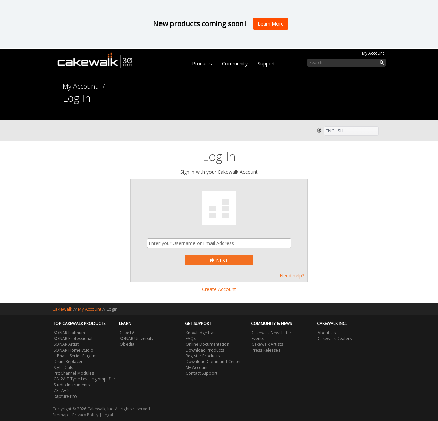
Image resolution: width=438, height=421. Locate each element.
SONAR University (136, 338)
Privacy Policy (85, 415)
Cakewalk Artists (267, 344)
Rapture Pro (65, 396)
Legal (108, 415)
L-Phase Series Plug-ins (75, 356)
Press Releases (266, 350)
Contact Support (201, 373)
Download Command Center (213, 362)
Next (219, 260)
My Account (373, 53)
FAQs (191, 338)
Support (266, 63)
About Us (327, 333)
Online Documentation (207, 344)
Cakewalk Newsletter (271, 333)
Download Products (205, 350)
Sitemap (60, 415)
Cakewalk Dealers (335, 338)
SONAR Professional (73, 338)
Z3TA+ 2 (62, 390)
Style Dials (63, 367)
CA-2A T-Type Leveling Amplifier (84, 379)
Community (235, 63)
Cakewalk (62, 309)
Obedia (127, 344)
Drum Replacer (68, 362)
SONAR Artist (66, 344)
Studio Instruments (72, 385)
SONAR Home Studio (74, 350)
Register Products (203, 356)
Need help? (292, 275)
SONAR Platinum (69, 333)
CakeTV (127, 333)
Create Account (219, 289)
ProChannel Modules (74, 373)
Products (202, 63)
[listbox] (351, 131)
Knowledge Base (202, 333)
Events (258, 338)
